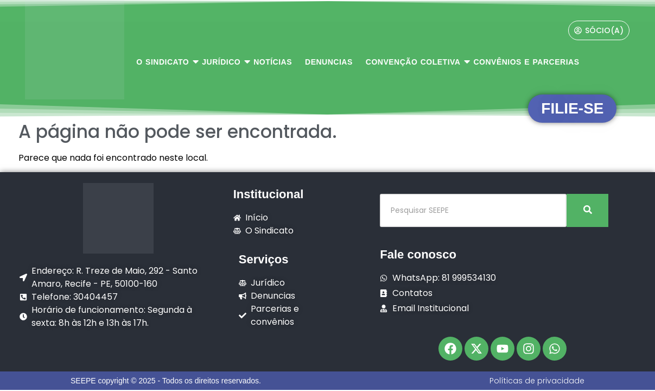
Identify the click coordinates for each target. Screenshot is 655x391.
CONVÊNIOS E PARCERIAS (526, 62)
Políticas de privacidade (536, 380)
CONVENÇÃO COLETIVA (415, 61)
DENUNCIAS (329, 62)
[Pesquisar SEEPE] (473, 210)
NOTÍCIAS (272, 62)
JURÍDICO (223, 61)
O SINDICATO (164, 61)
